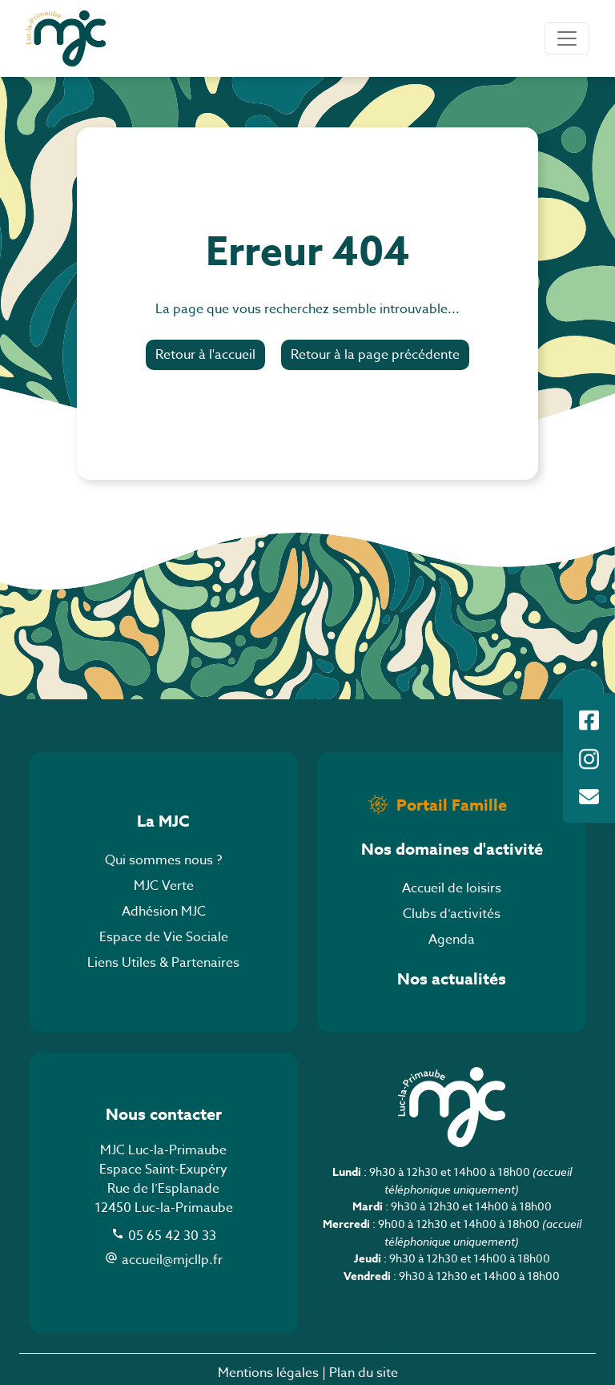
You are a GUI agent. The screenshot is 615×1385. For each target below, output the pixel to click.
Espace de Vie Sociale (163, 937)
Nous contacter (164, 1114)
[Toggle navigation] (567, 38)
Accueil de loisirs (451, 888)
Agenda (451, 939)
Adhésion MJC (164, 911)
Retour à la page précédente (375, 354)
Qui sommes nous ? (163, 860)
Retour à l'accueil (205, 354)
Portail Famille (451, 804)
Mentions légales (268, 1373)
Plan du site (363, 1373)
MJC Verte (164, 886)
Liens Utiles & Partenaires (163, 962)
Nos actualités (451, 978)
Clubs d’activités (451, 914)
